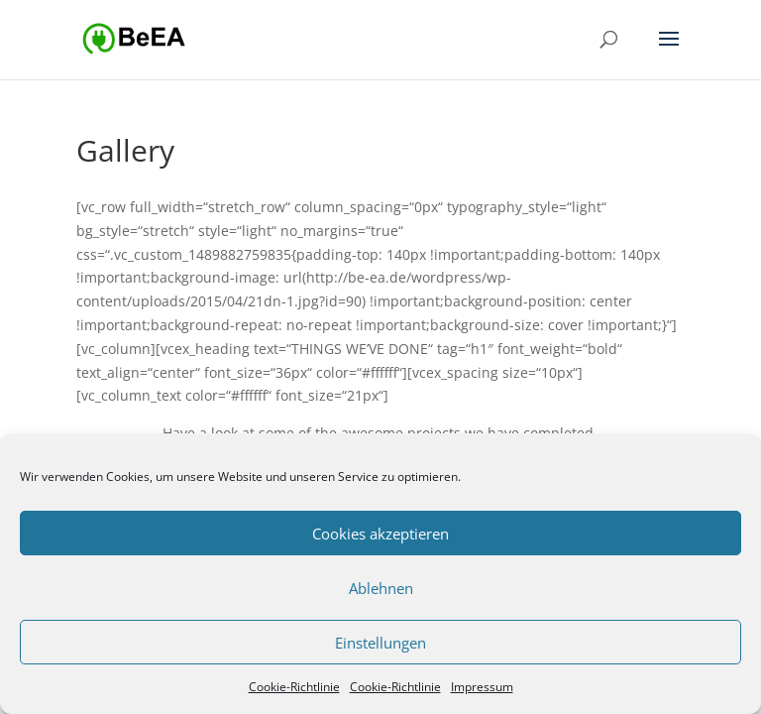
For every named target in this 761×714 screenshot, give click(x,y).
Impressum (482, 686)
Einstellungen (380, 643)
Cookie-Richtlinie (294, 686)
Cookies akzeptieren (380, 533)
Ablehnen (381, 588)
